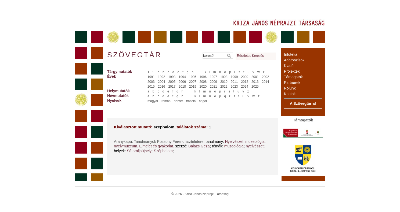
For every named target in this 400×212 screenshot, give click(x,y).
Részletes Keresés (250, 56)
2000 (244, 77)
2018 (182, 86)
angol (203, 101)
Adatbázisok (294, 60)
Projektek (292, 71)
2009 (213, 82)
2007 (192, 82)
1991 (151, 77)
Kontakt (290, 94)
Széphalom (163, 151)
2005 (171, 82)
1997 (213, 77)
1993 (171, 77)
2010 (224, 82)
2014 (265, 82)
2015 (151, 86)
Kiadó (289, 66)
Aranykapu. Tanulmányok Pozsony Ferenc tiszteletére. (160, 141)
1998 (224, 77)
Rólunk (290, 88)
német (178, 101)
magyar (152, 101)
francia (191, 101)
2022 (224, 86)
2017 (171, 86)
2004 (161, 82)
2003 (151, 82)
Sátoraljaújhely (139, 151)
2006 (182, 82)
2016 (161, 86)
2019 (192, 86)
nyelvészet (255, 146)
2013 (255, 82)
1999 (234, 77)
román (166, 101)
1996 (203, 77)
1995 (192, 77)
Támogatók (293, 77)
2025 (255, 86)
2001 (255, 77)
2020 (203, 86)
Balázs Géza (199, 146)
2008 (203, 82)
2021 (213, 86)
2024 (244, 86)
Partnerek (292, 82)
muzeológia (234, 146)
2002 (265, 77)
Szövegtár (134, 55)
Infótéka (290, 54)
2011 (234, 82)
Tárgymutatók (119, 71)
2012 (244, 82)
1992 (161, 77)
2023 (234, 86)
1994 (182, 77)
